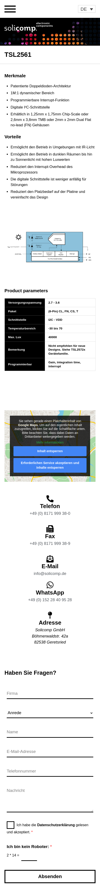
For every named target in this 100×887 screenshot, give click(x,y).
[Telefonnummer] (50, 771)
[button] (87, 9)
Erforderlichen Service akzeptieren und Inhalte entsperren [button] (50, 465)
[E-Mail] (50, 558)
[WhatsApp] (50, 585)
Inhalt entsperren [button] (50, 451)
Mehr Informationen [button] (49, 442)
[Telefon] (50, 498)
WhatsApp (50, 592)
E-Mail (49, 566)
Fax (50, 536)
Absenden (50, 876)
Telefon (50, 506)
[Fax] (50, 528)
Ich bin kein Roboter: (29, 846)
